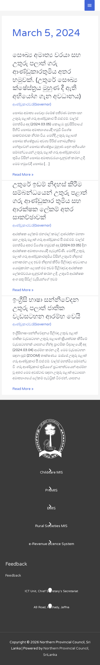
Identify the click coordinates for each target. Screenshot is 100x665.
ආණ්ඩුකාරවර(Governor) (32, 104)
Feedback (13, 575)
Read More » (23, 174)
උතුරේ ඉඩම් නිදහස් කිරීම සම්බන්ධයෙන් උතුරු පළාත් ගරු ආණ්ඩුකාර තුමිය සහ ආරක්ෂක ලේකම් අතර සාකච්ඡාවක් (50, 201)
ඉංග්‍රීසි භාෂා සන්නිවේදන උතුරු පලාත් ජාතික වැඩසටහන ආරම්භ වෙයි (46, 308)
